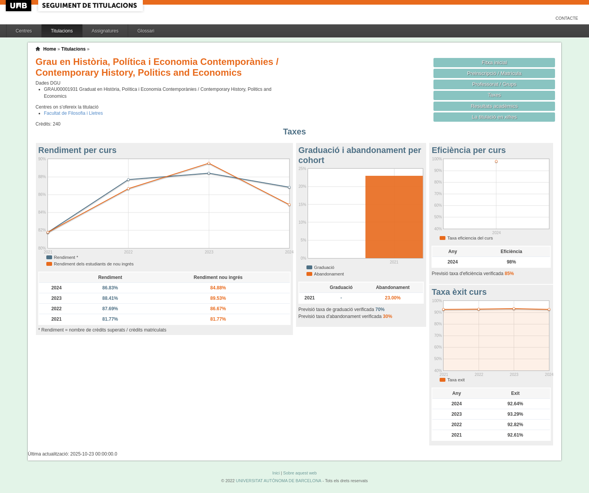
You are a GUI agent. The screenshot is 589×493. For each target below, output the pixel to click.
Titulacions (62, 31)
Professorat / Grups (494, 84)
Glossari (145, 31)
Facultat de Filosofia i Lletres (73, 113)
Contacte (566, 18)
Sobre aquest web (300, 473)
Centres (24, 31)
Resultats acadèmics (494, 106)
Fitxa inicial (494, 62)
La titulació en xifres (494, 117)
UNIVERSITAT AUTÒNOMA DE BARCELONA (278, 480)
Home (49, 49)
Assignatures (105, 31)
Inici (275, 473)
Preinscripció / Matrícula (494, 73)
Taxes (494, 95)
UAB (19, 5)
